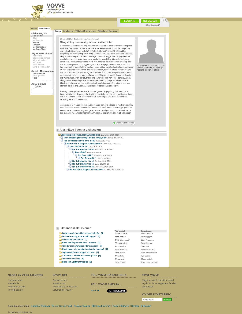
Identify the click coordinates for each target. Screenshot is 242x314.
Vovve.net (95, 290)
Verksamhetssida (16, 286)
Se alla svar (68, 31)
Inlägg (58, 31)
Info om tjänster (15, 290)
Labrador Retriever (40, 306)
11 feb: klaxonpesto (148, 249)
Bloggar (36, 45)
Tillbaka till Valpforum (108, 31)
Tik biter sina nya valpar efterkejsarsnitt (82, 246)
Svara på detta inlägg (125, 123)
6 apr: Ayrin (145, 246)
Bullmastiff (146, 306)
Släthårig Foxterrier (101, 306)
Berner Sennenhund (62, 306)
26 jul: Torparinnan (147, 240)
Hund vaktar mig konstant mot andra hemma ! (85, 249)
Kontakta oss (59, 283)
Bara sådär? (88, 152)
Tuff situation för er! (86, 146)
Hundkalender (39, 73)
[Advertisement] (85, 200)
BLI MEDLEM (150, 21)
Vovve (34, 29)
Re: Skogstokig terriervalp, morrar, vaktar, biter (93, 138)
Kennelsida (13, 283)
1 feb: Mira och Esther (149, 253)
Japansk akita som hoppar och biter (80, 252)
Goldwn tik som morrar (74, 239)
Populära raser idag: (19, 306)
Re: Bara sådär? (95, 155)
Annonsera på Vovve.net (65, 286)
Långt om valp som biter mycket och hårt (83, 233)
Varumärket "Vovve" (62, 290)
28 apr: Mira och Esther (149, 262)
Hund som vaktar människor (77, 262)
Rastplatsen (44, 29)
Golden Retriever (121, 306)
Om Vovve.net (60, 280)
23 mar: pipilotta (147, 259)
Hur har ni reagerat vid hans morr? (87, 141)
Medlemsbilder (39, 47)
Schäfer (135, 306)
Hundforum (38, 36)
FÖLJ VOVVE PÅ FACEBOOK (108, 275)
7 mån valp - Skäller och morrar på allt (81, 255)
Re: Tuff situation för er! (92, 149)
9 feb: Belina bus (147, 243)
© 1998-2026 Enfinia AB (20, 312)
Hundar (36, 42)
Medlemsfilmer (39, 49)
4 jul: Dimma (145, 256)
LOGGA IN (129, 21)
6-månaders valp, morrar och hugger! (81, 236)
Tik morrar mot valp (73, 259)
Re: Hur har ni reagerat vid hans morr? (94, 144)
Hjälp (35, 78)
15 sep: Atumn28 (147, 234)
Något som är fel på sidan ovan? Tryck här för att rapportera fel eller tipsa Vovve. (159, 283)
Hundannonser (15, 280)
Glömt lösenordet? (152, 25)
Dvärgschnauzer (82, 306)
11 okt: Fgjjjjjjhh (146, 237)
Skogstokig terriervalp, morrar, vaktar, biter (90, 135)
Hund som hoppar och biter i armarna (81, 243)
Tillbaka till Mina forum (85, 31)
